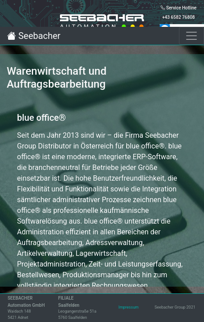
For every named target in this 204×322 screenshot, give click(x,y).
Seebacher (33, 35)
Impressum (129, 307)
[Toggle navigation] (191, 36)
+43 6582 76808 (178, 17)
